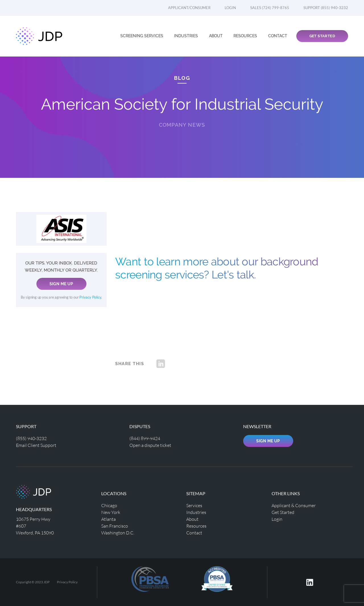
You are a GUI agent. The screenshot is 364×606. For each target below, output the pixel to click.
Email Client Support (36, 445)
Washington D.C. (117, 532)
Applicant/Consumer (189, 7)
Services (194, 505)
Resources (245, 36)
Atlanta (108, 519)
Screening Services (142, 36)
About (216, 36)
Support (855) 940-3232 (325, 7)
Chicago (109, 505)
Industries (186, 36)
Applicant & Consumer (294, 505)
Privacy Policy (90, 297)
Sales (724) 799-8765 (269, 7)
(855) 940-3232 (31, 438)
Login (230, 7)
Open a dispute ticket (150, 445)
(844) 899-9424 (144, 438)
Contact (277, 36)
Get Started (322, 36)
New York (110, 512)
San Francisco (114, 525)
